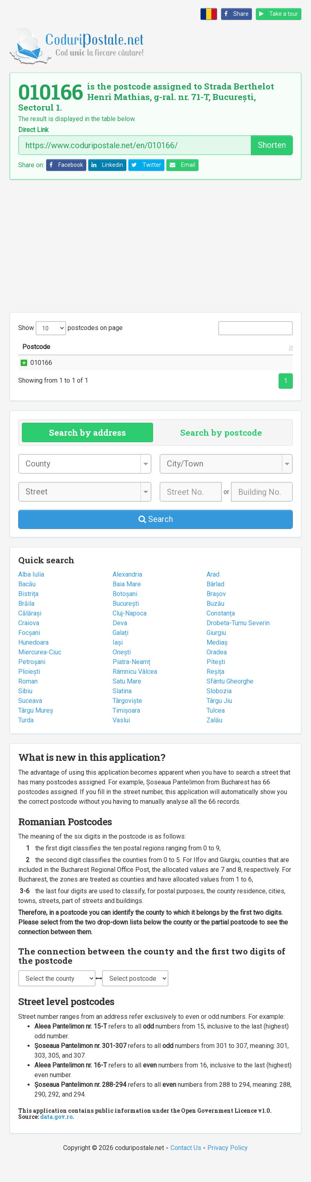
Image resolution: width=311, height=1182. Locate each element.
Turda (26, 739)
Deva (120, 642)
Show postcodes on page (70, 328)
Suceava (30, 720)
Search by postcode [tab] (221, 452)
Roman (28, 701)
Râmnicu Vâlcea (135, 691)
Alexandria (127, 594)
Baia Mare (127, 603)
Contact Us (185, 1167)
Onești (122, 671)
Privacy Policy (227, 1167)
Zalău (214, 739)
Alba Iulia (31, 594)
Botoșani (125, 613)
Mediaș (217, 662)
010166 (33, 372)
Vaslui (121, 739)
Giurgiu (216, 652)
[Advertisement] (155, 245)
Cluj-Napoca (130, 633)
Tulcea (216, 730)
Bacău (27, 603)
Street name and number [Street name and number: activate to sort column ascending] (96, 356)
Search (155, 538)
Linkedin (106, 165)
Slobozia (219, 710)
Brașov (216, 613)
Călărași (29, 633)
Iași (118, 662)
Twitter (145, 165)
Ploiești (29, 691)
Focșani (29, 652)
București (126, 623)
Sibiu (25, 710)
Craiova (28, 642)
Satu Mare (127, 701)
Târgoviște (127, 720)
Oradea (217, 671)
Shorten (272, 145)
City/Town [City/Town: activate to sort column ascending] (189, 356)
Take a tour (277, 14)
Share (235, 14)
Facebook (65, 165)
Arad (213, 594)
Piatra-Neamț (131, 681)
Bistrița (28, 613)
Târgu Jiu (219, 720)
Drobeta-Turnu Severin (238, 642)
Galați (120, 652)
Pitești (216, 681)
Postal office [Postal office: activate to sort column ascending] (260, 351)
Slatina (122, 710)
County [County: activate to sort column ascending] (224, 356)
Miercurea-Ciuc (39, 671)
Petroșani (31, 681)
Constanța (221, 633)
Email (181, 165)
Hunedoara (33, 662)
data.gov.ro (56, 1136)
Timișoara (126, 730)
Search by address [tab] (87, 452)
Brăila (26, 623)
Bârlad (215, 603)
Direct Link (33, 130)
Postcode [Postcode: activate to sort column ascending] (36, 356)
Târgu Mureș (35, 730)
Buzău (215, 623)
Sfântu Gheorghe (230, 701)
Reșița (215, 691)
